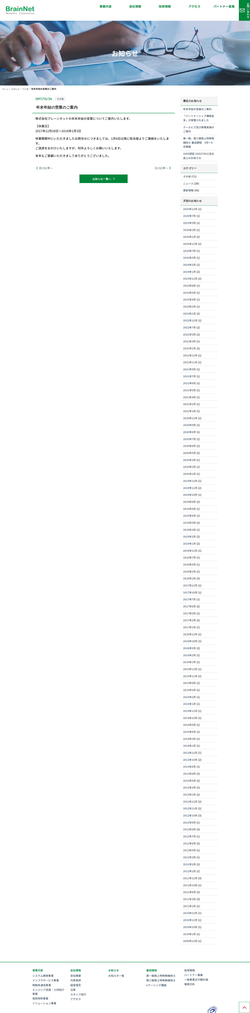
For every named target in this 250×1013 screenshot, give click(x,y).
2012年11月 (190, 797)
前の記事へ (45, 161)
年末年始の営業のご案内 (197, 102)
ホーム (5, 82)
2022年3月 (189, 333)
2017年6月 (189, 596)
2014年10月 (190, 707)
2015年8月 (189, 672)
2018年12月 (190, 541)
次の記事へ (161, 161)
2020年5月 (189, 444)
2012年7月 (189, 824)
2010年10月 (190, 914)
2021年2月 (189, 395)
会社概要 (75, 963)
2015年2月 (189, 686)
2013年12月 (190, 741)
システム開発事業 (43, 963)
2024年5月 (189, 250)
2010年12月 (190, 900)
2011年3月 (189, 886)
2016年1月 (189, 651)
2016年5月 (189, 637)
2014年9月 (189, 714)
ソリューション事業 (44, 990)
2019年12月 (190, 471)
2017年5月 (189, 603)
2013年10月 (190, 748)
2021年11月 (190, 354)
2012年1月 (189, 859)
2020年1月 (189, 465)
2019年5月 (189, 513)
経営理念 (75, 972)
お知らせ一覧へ (101, 173)
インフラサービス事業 (45, 968)
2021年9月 (189, 361)
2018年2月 (189, 561)
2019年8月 (189, 499)
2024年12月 (190, 236)
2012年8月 (189, 817)
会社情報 (98, 6)
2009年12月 (190, 928)
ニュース (188, 176)
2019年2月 (189, 527)
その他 (27, 82)
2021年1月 (189, 402)
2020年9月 (189, 416)
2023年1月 (189, 305)
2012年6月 (189, 831)
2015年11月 (190, 665)
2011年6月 (189, 880)
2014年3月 (189, 727)
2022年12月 (190, 312)
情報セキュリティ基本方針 (75, 1009)
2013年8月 (189, 755)
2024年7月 (189, 243)
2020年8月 (189, 423)
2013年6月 (189, 762)
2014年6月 (189, 720)
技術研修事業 (40, 986)
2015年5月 (189, 679)
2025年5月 (189, 215)
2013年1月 (189, 783)
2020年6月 (189, 437)
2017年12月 (190, 575)
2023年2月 (189, 298)
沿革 (73, 977)
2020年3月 (189, 451)
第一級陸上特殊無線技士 (161, 963)
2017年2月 (189, 610)
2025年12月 (190, 202)
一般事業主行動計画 (196, 967)
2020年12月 (190, 409)
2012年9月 (189, 810)
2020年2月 (189, 457)
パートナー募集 (187, 6)
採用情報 (128, 6)
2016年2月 (189, 644)
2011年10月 (190, 873)
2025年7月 (189, 208)
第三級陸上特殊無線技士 (161, 968)
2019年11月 (190, 478)
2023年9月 (189, 278)
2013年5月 (189, 769)
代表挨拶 (75, 968)
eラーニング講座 (156, 972)
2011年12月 (190, 866)
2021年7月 (189, 368)
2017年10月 (190, 582)
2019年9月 (189, 492)
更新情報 (188, 183)
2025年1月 (189, 229)
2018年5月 (189, 554)
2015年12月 (190, 658)
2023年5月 (189, 284)
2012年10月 (190, 804)
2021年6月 (189, 375)
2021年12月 (190, 347)
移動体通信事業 (41, 972)
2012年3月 (189, 845)
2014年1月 (189, 734)
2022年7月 (189, 319)
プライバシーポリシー (45, 1009)
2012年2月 (189, 852)
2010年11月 (190, 907)
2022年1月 (189, 340)
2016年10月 (190, 631)
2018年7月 (189, 547)
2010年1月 (189, 921)
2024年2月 (189, 257)
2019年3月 (189, 520)
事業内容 (68, 6)
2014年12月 (190, 700)
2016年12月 (190, 624)
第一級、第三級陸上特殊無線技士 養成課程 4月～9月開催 (199, 136)
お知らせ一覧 (116, 963)
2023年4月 (189, 291)
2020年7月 (189, 430)
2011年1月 (189, 893)
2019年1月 (189, 534)
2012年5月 (189, 838)
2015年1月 (189, 693)
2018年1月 (189, 568)
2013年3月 (189, 776)
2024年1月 (189, 264)
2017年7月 (189, 589)
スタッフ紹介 (78, 981)
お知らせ (16, 82)
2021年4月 (189, 388)
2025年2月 (189, 222)
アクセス (157, 6)
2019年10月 (190, 485)
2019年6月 (189, 506)
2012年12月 (190, 790)
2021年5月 (189, 381)
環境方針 (189, 971)
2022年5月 (189, 326)
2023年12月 (190, 271)
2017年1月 (189, 617)
